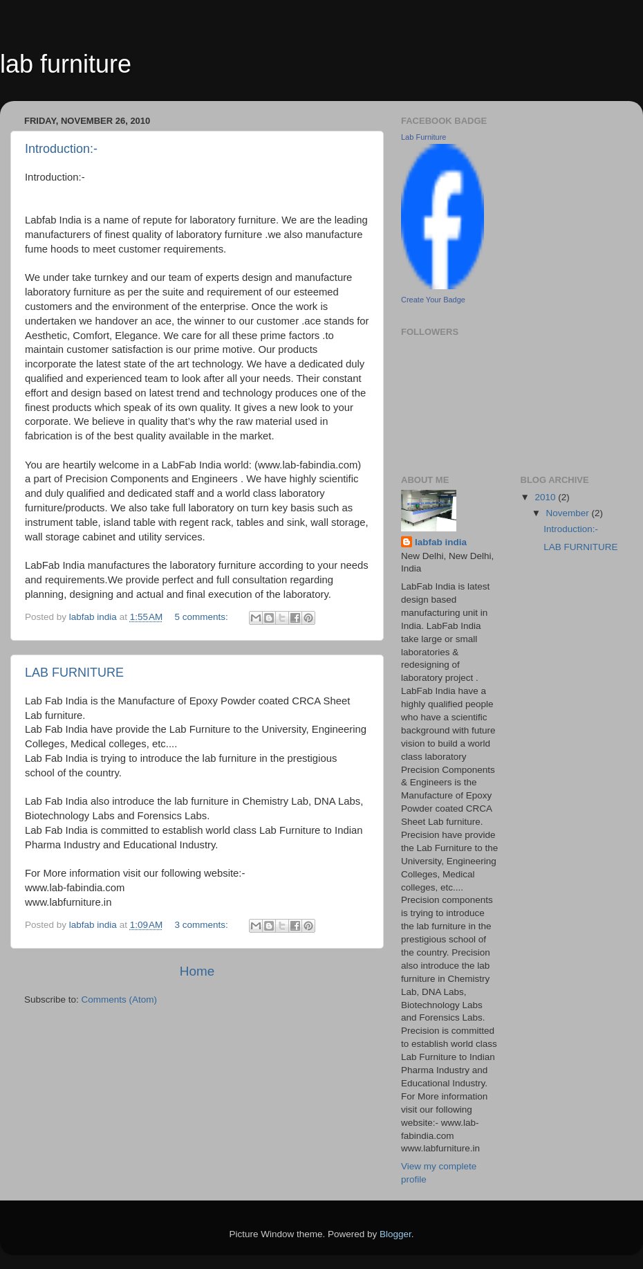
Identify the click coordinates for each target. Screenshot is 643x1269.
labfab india (441, 542)
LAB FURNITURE (74, 672)
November (569, 513)
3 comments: (203, 925)
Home (197, 971)
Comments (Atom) (120, 999)
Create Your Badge (433, 299)
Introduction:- (61, 149)
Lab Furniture (423, 137)
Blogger (395, 1234)
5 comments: (203, 617)
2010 (546, 497)
